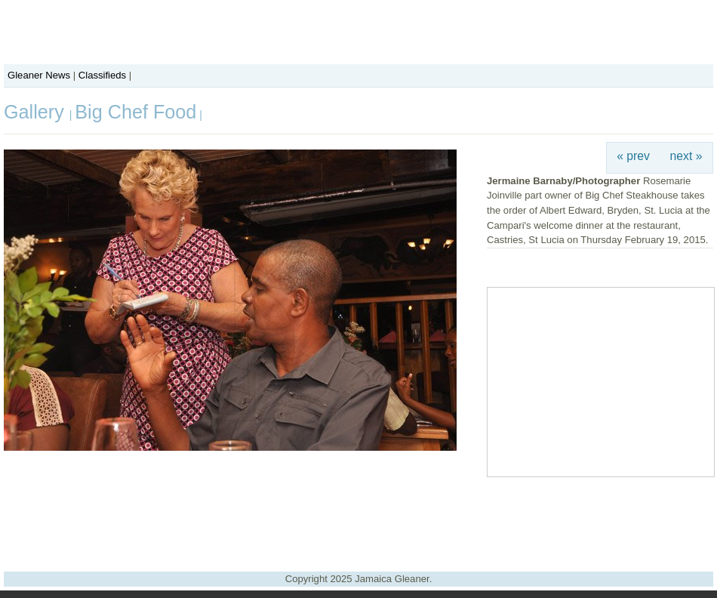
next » (686, 156)
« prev (633, 156)
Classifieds (102, 75)
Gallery (36, 111)
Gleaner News (39, 75)
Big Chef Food (135, 111)
